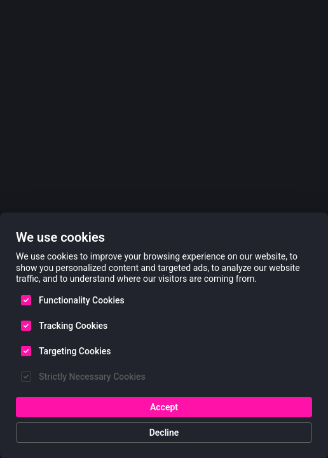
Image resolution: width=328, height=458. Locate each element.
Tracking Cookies (73, 325)
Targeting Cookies (75, 350)
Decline (164, 432)
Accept (164, 406)
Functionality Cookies (82, 300)
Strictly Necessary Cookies (92, 376)
